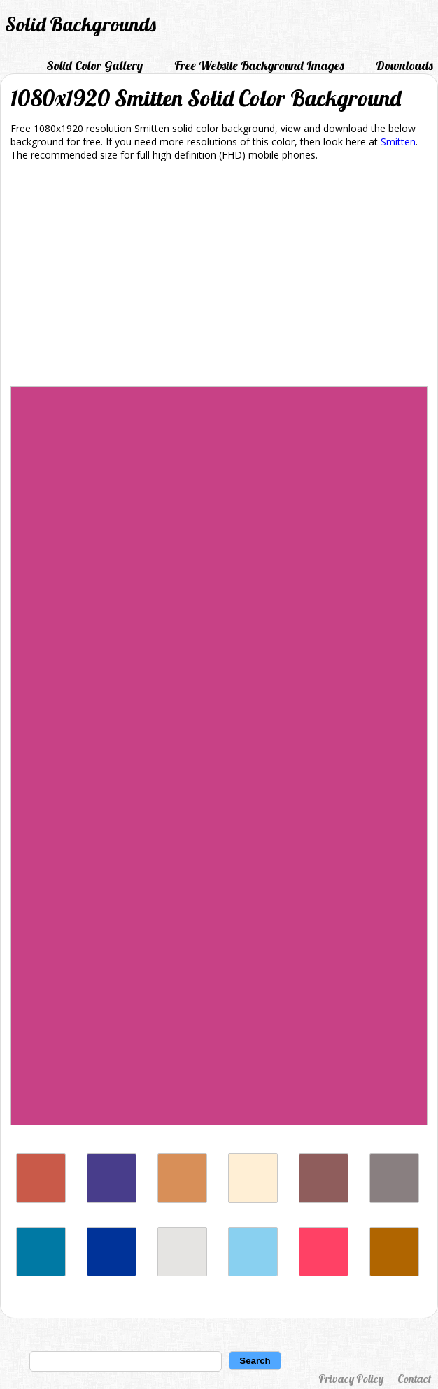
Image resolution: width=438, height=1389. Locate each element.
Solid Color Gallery (94, 65)
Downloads (404, 65)
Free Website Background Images (259, 65)
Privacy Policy (350, 1379)
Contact (414, 1379)
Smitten (398, 141)
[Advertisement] (219, 276)
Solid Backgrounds (80, 24)
